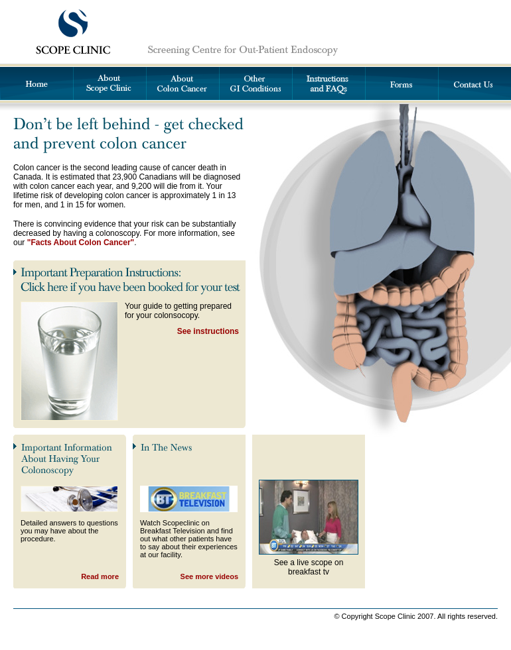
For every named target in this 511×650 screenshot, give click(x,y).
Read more (100, 576)
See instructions (208, 331)
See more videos (209, 576)
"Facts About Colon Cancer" (81, 242)
